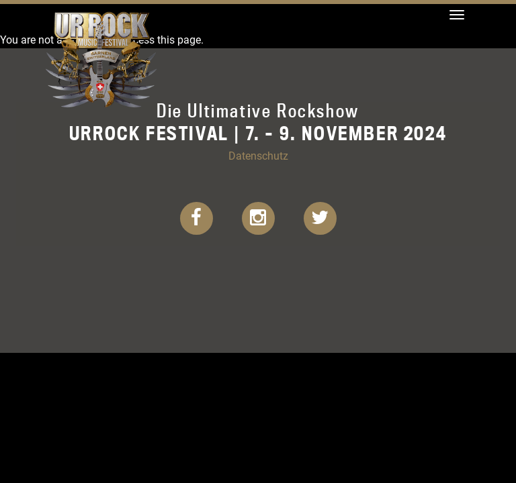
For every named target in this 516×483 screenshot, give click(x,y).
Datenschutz (258, 155)
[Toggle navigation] (457, 15)
